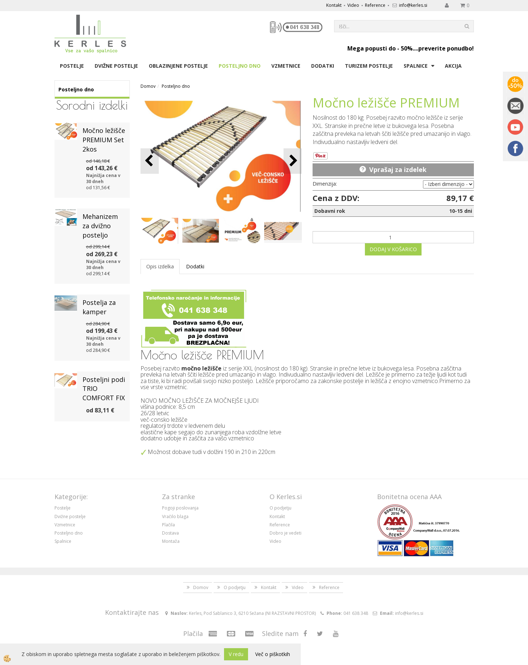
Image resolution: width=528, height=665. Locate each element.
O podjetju (280, 508)
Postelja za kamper (99, 307)
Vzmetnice (285, 65)
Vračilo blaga (175, 516)
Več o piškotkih (272, 654)
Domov (148, 86)
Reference (375, 5)
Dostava (170, 533)
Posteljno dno (240, 65)
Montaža (171, 541)
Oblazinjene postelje (178, 65)
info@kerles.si (413, 5)
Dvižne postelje (116, 65)
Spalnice (416, 65)
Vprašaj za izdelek (398, 169)
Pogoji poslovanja (180, 508)
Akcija (453, 65)
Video (353, 5)
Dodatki (322, 65)
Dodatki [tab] (195, 266)
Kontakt (334, 5)
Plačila (168, 525)
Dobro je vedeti (285, 533)
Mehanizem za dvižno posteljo (100, 225)
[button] (293, 161)
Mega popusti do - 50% (380, 48)
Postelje (72, 65)
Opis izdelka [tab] (160, 266)
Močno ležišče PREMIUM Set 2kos (103, 139)
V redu (236, 654)
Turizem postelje (369, 65)
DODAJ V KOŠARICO (393, 249)
